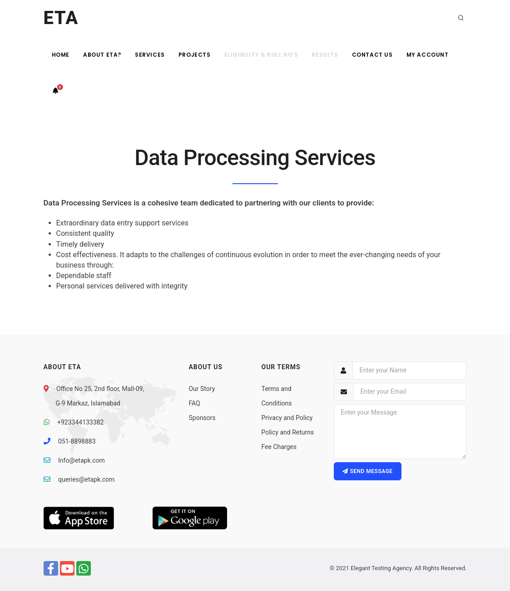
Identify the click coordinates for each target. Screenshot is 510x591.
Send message (367, 471)
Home (60, 55)
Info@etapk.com (81, 460)
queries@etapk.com (86, 479)
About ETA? (102, 55)
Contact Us (372, 55)
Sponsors (201, 417)
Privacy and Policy (286, 417)
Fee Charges (278, 446)
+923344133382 (80, 422)
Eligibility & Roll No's (261, 55)
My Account (427, 55)
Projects (194, 55)
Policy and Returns (287, 432)
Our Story (201, 388)
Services (150, 55)
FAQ (194, 403)
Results (325, 55)
